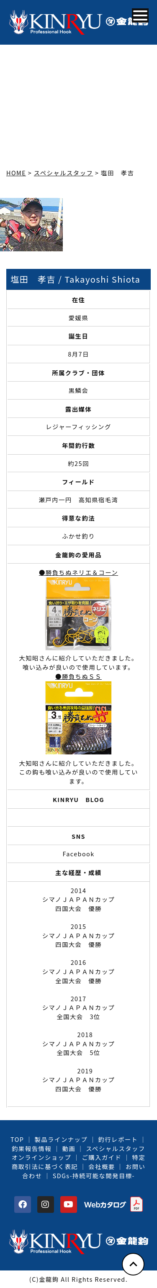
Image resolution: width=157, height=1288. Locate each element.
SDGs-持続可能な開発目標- (94, 1175)
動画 (68, 1148)
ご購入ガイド (101, 1157)
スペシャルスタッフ (115, 1148)
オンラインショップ (41, 1157)
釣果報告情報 (31, 1148)
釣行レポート (118, 1139)
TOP (17, 1139)
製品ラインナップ (61, 1139)
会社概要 (101, 1166)
